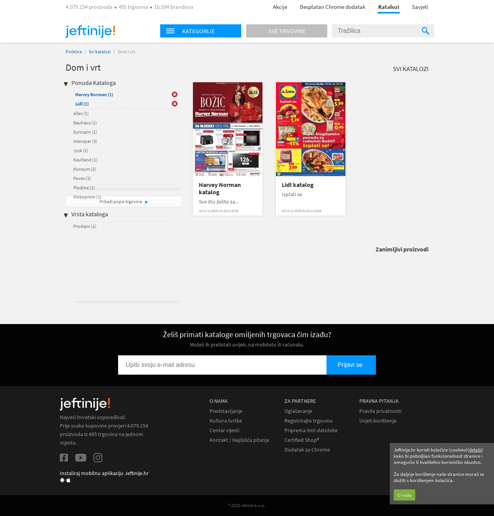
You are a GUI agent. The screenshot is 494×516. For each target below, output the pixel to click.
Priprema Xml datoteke (311, 430)
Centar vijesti (224, 430)
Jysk (80, 150)
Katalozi (388, 6)
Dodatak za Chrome (307, 449)
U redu (404, 495)
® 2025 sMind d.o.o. (247, 505)
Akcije (280, 6)
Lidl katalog (298, 184)
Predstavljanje (226, 411)
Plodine (84, 187)
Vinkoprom (87, 197)
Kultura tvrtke (226, 421)
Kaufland (85, 160)
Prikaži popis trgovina (121, 201)
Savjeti (420, 6)
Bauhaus (85, 123)
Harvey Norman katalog (220, 188)
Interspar (85, 141)
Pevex (82, 178)
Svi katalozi (100, 51)
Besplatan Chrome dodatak (332, 6)
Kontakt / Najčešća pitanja (239, 440)
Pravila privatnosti (380, 411)
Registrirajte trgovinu (308, 421)
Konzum (84, 169)
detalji (475, 449)
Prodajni (84, 226)
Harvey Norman (94, 94)
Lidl (82, 104)
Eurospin (85, 132)
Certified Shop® (301, 440)
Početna (74, 51)
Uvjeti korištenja (377, 421)
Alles (81, 113)
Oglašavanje (298, 411)
